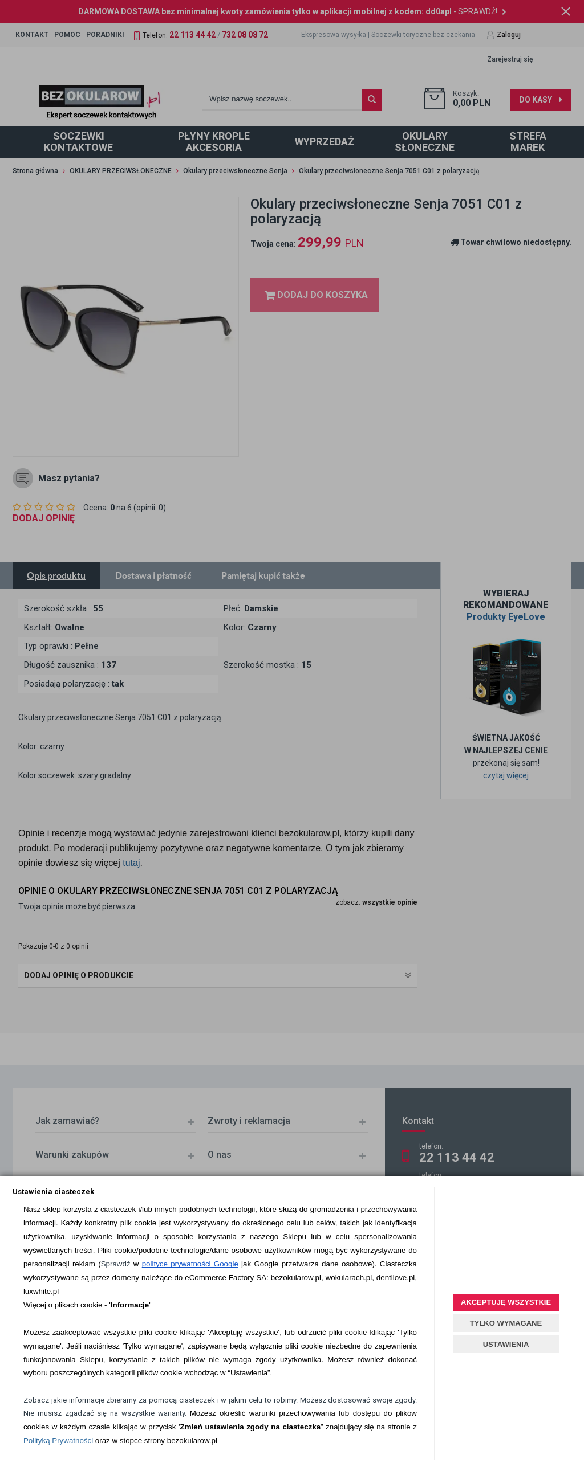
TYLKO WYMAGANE (506, 1323)
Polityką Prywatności (58, 1440)
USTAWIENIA (506, 1344)
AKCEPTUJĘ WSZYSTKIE (506, 1302)
